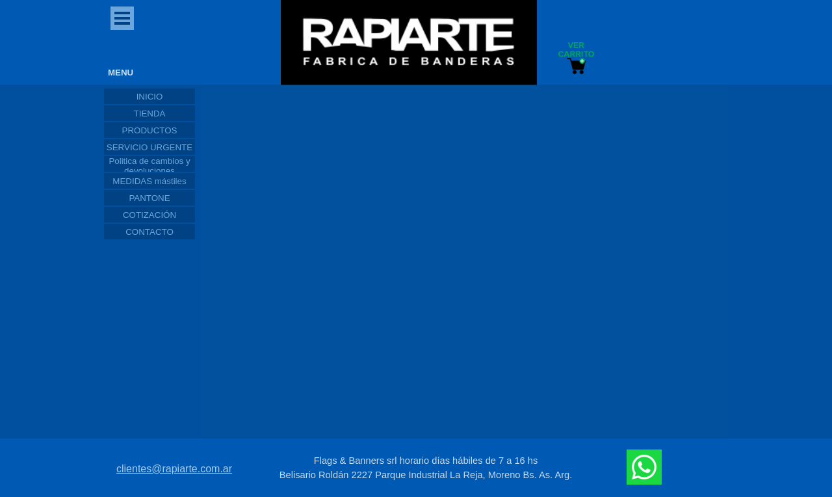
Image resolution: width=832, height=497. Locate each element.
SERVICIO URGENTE (149, 147)
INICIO (149, 96)
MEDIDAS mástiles (149, 181)
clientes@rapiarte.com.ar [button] (174, 468)
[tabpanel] (425, 467)
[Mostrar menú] (122, 18)
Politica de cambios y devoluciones (149, 166)
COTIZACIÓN (149, 215)
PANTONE (149, 198)
